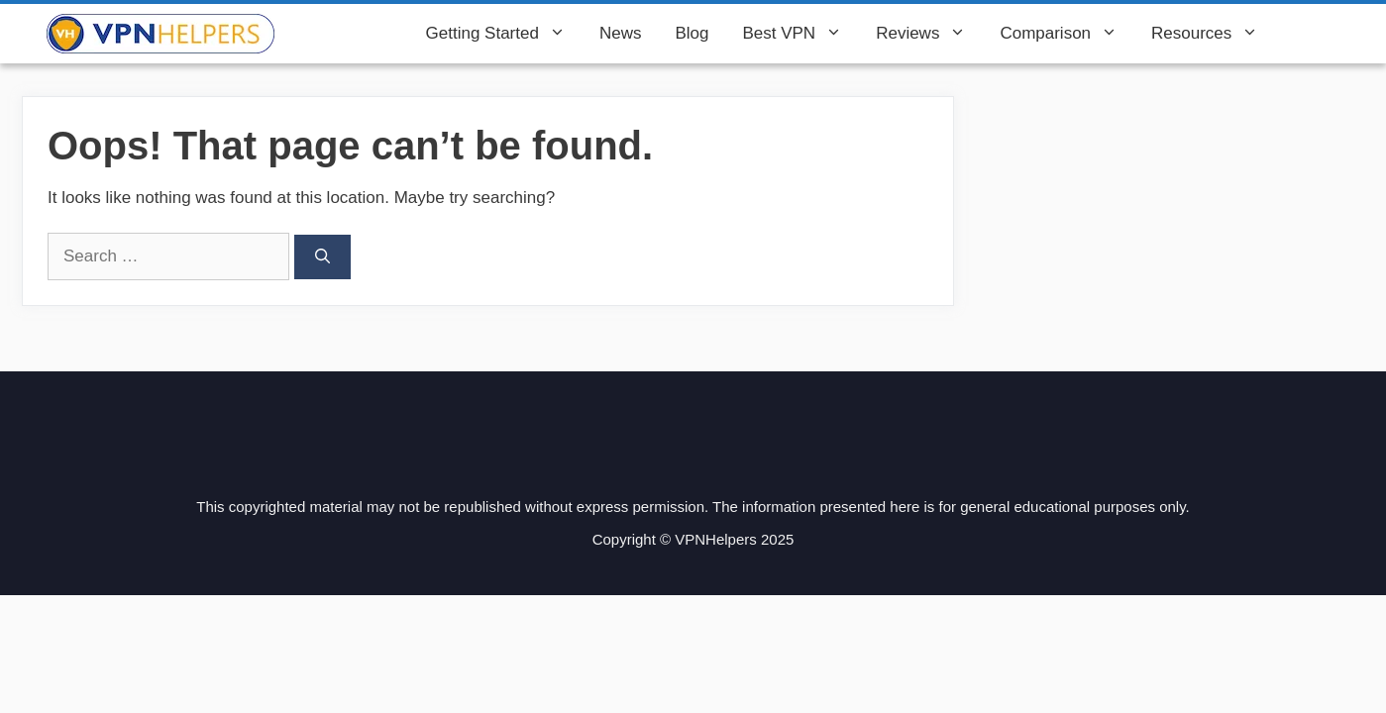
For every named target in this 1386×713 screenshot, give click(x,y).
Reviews (929, 33)
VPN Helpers (341, 34)
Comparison (1067, 33)
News (620, 33)
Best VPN (800, 33)
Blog (691, 33)
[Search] (322, 257)
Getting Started (504, 33)
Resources (1213, 33)
